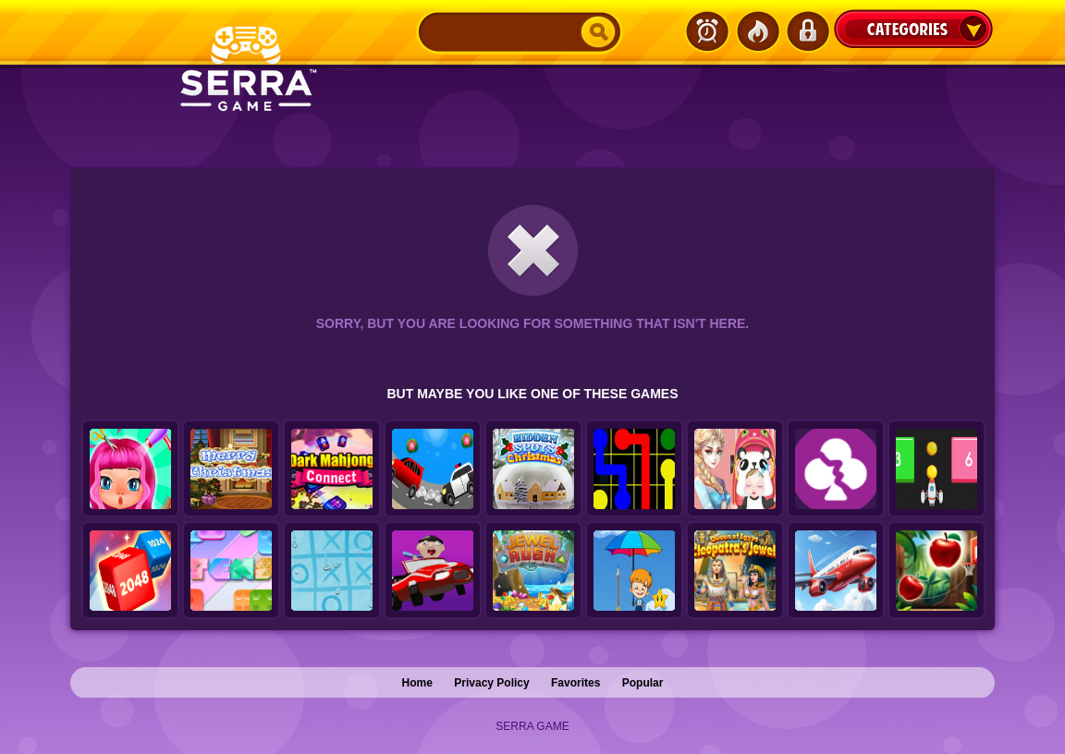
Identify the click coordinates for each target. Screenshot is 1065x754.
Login (807, 31)
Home (417, 682)
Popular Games (757, 31)
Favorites (575, 682)
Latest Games (707, 31)
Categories (913, 28)
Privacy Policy (491, 682)
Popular (643, 682)
